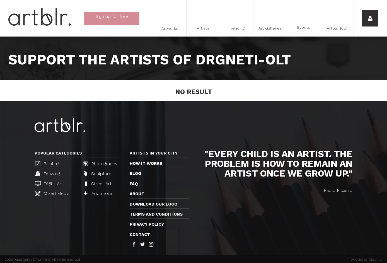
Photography (100, 163)
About (137, 193)
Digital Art (49, 183)
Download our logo (153, 204)
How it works (146, 163)
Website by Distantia (366, 260)
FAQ (134, 183)
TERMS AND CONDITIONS (156, 214)
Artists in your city (154, 153)
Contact (140, 234)
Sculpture (97, 173)
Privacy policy (147, 224)
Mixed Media (52, 193)
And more (98, 193)
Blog (135, 173)
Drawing (47, 173)
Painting (47, 163)
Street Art (98, 183)
